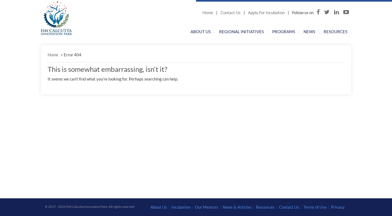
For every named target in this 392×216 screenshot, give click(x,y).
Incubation (181, 207)
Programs (283, 31)
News (309, 31)
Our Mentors (206, 207)
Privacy (338, 207)
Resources (335, 31)
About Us (201, 31)
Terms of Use (315, 207)
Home (208, 12)
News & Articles (237, 207)
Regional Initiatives (241, 31)
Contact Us (230, 12)
